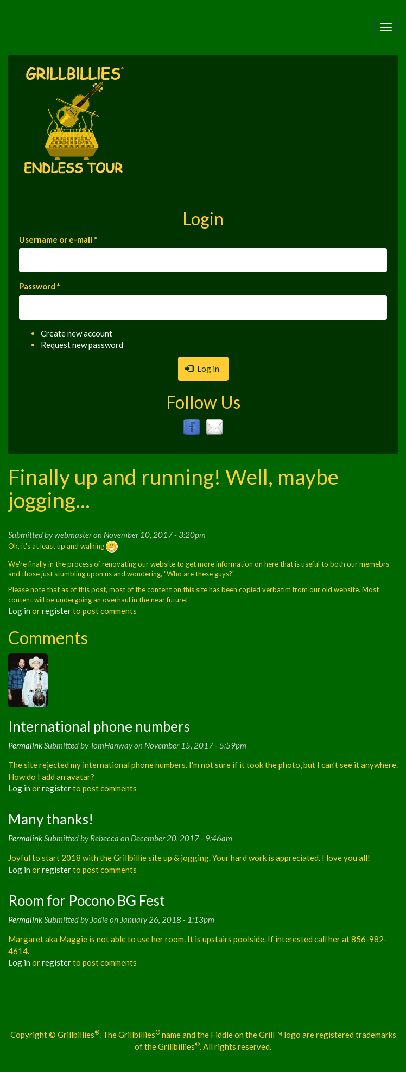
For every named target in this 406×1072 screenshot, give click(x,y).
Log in (202, 368)
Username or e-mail (58, 239)
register (56, 611)
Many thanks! (50, 819)
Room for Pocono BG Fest (86, 900)
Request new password (82, 345)
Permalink (25, 745)
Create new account (76, 333)
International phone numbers (99, 726)
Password (39, 286)
